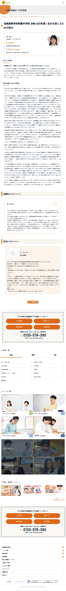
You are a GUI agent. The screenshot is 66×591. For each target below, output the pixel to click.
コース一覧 (5, 550)
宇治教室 (3, 377)
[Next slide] (63, 490)
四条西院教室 (4, 369)
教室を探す (5, 553)
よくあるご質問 (6, 566)
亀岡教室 (3, 380)
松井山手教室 (37, 377)
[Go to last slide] (2, 490)
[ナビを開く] (63, 2)
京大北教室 (4, 366)
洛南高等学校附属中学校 (34, 16)
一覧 (56, 498)
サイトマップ (5, 569)
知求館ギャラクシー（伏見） (8, 373)
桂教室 (35, 369)
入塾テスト (47, 321)
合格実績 (4, 556)
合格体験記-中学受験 (23, 16)
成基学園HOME (4, 16)
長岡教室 (36, 373)
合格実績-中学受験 (13, 16)
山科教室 (36, 366)
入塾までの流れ (6, 563)
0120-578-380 (34, 335)
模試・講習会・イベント (8, 559)
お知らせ (4, 575)
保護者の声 (5, 572)
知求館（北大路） (38, 362)
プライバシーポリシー (20, 581)
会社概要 (9, 581)
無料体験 (19, 327)
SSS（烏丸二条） (5, 362)
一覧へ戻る (34, 302)
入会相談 (19, 321)
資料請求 (47, 327)
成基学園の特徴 (6, 547)
